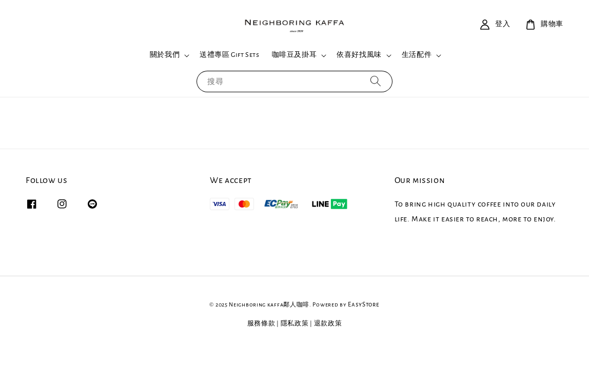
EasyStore (363, 304)
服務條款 (261, 323)
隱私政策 (295, 323)
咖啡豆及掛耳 (294, 54)
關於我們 (165, 54)
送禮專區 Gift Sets (229, 54)
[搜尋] (375, 81)
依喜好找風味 (359, 54)
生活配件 (416, 54)
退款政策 (328, 323)
